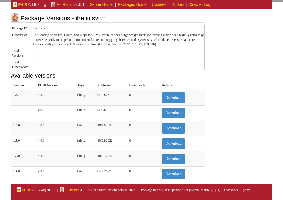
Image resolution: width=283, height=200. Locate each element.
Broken (178, 4)
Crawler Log (199, 4)
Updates (159, 4)
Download (174, 98)
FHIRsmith (63, 4)
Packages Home (132, 4)
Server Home (101, 4)
